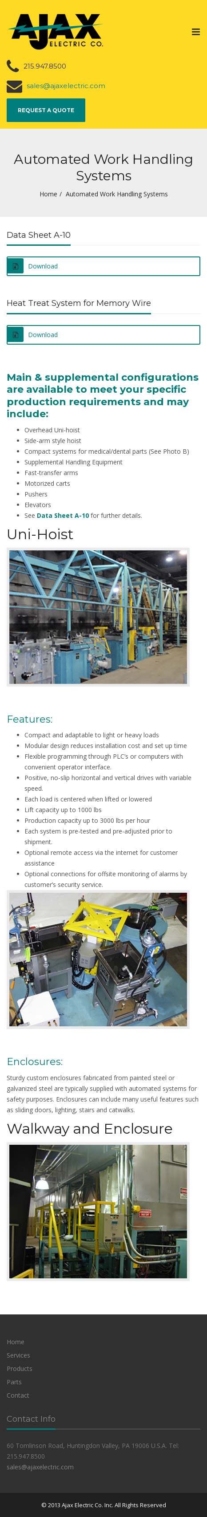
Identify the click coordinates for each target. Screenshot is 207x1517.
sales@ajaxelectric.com (66, 85)
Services (18, 1355)
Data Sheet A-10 (63, 515)
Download (33, 265)
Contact (18, 1395)
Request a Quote (46, 110)
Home (48, 194)
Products (19, 1368)
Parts (14, 1382)
